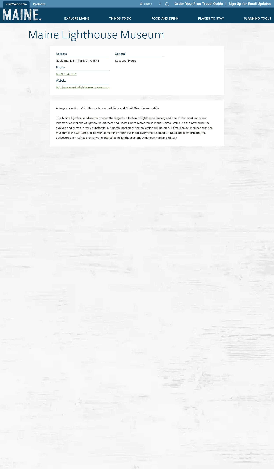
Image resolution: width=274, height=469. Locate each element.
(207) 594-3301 (66, 74)
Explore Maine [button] (76, 18)
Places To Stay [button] (211, 18)
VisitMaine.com (16, 4)
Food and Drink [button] (165, 18)
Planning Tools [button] (257, 18)
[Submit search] (167, 4)
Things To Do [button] (120, 18)
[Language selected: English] (150, 4)
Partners (39, 4)
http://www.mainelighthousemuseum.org (82, 87)
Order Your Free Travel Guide (199, 4)
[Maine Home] (22, 14)
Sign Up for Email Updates (250, 4)
